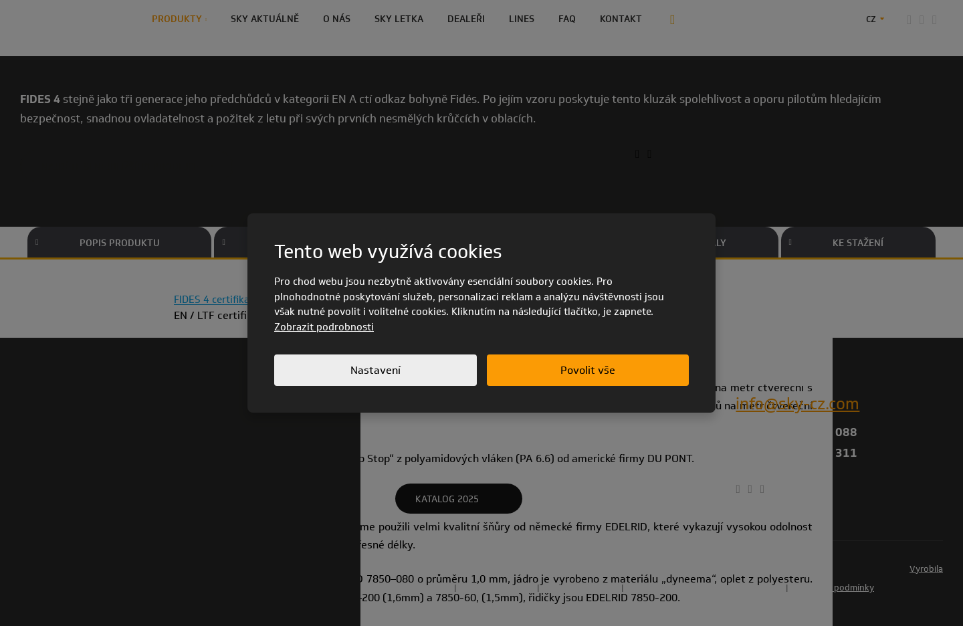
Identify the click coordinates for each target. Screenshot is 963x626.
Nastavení (375, 370)
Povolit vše (587, 370)
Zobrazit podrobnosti (324, 327)
